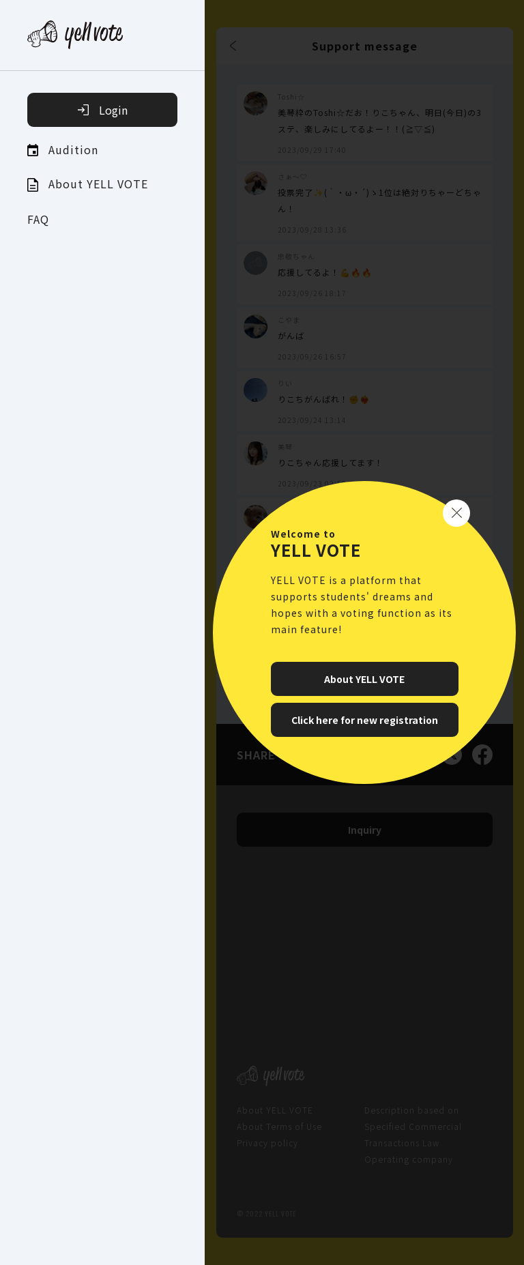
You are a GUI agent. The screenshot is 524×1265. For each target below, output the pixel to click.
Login (103, 110)
